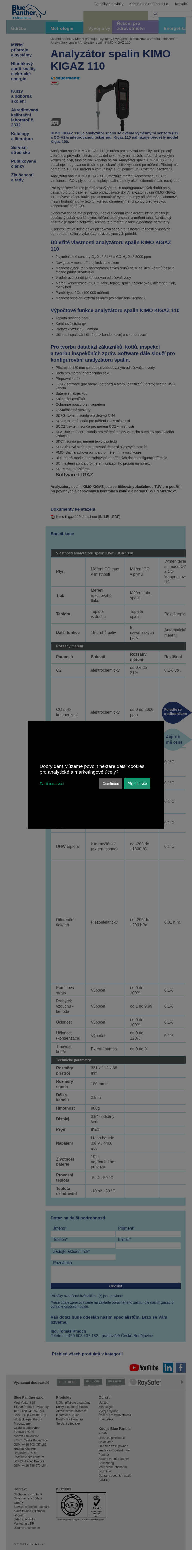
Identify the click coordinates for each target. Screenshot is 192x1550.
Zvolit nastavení (52, 784)
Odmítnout (111, 784)
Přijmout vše (137, 784)
